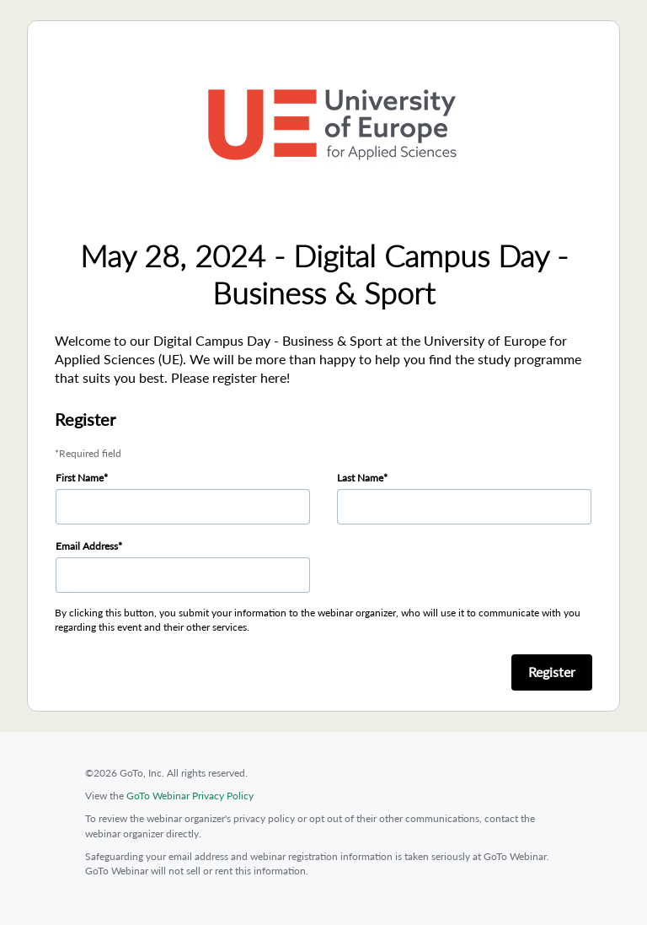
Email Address (87, 546)
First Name (80, 477)
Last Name (360, 477)
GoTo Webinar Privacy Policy (190, 795)
